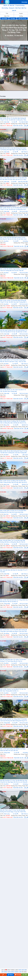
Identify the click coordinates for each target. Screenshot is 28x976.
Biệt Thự (23, 8)
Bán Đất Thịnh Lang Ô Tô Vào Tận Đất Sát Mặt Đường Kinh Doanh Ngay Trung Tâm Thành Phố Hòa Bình (13, 811)
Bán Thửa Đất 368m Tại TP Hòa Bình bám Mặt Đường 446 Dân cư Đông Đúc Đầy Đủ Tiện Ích (12, 541)
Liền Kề (14, 10)
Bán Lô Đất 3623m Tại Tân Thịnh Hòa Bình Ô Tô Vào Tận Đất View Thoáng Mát (13, 390)
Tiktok (10, 974)
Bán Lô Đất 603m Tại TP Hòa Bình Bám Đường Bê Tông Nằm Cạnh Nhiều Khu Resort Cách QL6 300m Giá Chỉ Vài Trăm (14, 630)
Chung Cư (11, 8)
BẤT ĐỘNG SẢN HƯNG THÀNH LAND (12, 972)
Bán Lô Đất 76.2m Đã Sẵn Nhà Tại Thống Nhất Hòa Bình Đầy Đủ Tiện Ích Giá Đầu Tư (14, 600)
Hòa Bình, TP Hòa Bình (15, 35)
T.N (22, 129)
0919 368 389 (22, 970)
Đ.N (23, 730)
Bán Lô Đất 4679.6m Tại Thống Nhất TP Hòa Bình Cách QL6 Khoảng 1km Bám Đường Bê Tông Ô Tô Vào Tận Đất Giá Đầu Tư (13, 720)
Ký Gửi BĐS (4, 18)
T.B (23, 761)
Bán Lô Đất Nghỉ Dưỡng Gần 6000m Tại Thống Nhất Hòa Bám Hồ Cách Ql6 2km (12, 749)
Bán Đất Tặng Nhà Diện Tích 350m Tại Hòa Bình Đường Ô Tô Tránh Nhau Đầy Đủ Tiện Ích (13, 660)
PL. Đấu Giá (11, 5)
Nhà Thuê (18, 8)
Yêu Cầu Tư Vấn (22, 18)
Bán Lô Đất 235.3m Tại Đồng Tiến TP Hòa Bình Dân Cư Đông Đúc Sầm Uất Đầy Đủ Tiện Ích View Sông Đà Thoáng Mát (13, 422)
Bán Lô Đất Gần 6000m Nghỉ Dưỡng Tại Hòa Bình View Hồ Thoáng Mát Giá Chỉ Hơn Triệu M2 (13, 269)
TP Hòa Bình (3, 99)
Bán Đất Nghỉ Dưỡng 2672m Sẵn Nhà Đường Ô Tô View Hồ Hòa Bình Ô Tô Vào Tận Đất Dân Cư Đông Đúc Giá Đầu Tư (14, 331)
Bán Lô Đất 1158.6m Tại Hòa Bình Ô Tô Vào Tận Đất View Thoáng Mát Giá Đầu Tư (13, 690)
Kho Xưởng (5, 8)
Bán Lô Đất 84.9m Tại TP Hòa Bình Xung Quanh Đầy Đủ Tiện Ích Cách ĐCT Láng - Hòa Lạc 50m (13, 360)
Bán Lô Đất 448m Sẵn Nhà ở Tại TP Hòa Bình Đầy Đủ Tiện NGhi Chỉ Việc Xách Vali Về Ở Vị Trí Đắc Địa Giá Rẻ (13, 178)
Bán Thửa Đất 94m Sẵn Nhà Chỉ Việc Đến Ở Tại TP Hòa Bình (13, 570)
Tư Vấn (14, 122)
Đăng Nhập (24, 2)
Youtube (18, 974)
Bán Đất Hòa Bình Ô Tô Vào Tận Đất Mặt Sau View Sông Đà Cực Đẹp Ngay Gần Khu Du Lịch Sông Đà (13, 781)
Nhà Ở (5, 5)
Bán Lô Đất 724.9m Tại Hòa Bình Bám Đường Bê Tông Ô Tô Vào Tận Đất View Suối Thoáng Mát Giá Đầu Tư (13, 301)
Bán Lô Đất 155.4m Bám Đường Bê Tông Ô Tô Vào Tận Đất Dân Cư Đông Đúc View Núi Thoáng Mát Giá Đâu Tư (13, 452)
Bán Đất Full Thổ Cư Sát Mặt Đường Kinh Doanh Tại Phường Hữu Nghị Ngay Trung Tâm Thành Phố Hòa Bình (13, 149)
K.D (21, 402)
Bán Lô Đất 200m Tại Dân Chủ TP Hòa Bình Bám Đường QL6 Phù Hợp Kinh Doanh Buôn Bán (13, 511)
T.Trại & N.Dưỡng (19, 5)
